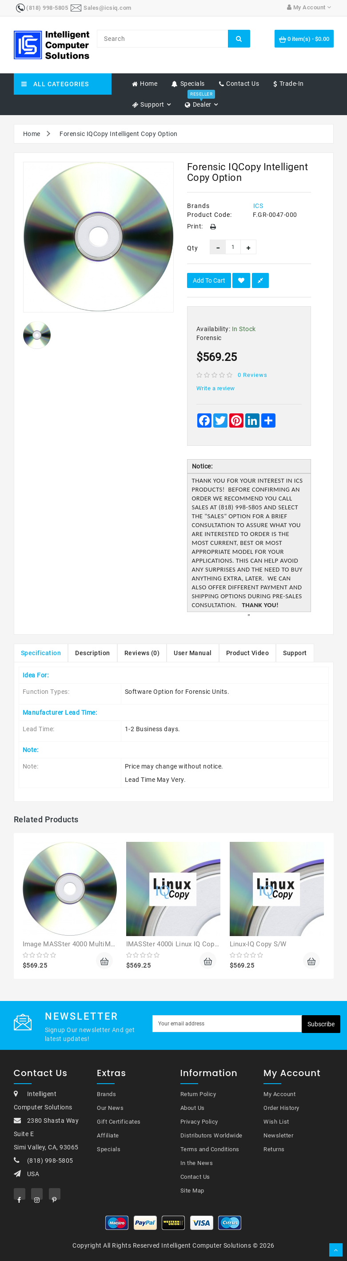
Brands (106, 1094)
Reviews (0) (142, 653)
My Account (279, 1094)
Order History (281, 1108)
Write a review (215, 388)
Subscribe (321, 1024)
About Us (192, 1108)
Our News (110, 1108)
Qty (192, 248)
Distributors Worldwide (211, 1135)
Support (295, 653)
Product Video (247, 653)
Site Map (192, 1190)
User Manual (193, 653)
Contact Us (195, 1176)
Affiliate (108, 1135)
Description (92, 653)
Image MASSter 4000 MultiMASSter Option (88, 944)
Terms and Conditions (209, 1149)
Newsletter (278, 1135)
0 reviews (252, 375)
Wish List (276, 1121)
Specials (108, 1149)
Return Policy (198, 1094)
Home (31, 133)
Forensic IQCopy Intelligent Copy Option (119, 133)
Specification (41, 653)
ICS (258, 205)
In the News (196, 1163)
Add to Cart (209, 280)
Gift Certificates (119, 1121)
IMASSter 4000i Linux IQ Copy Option (183, 944)
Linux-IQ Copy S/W (258, 944)
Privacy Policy (199, 1121)
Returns (274, 1149)
